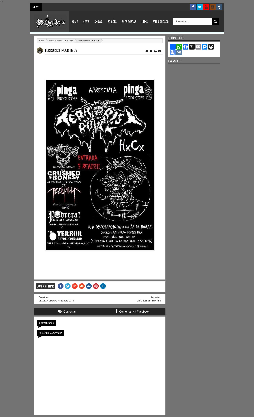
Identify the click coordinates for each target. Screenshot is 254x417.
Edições (112, 21)
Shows (98, 21)
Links (144, 21)
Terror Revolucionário (61, 41)
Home (74, 21)
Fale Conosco (161, 21)
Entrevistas (129, 21)
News (86, 21)
